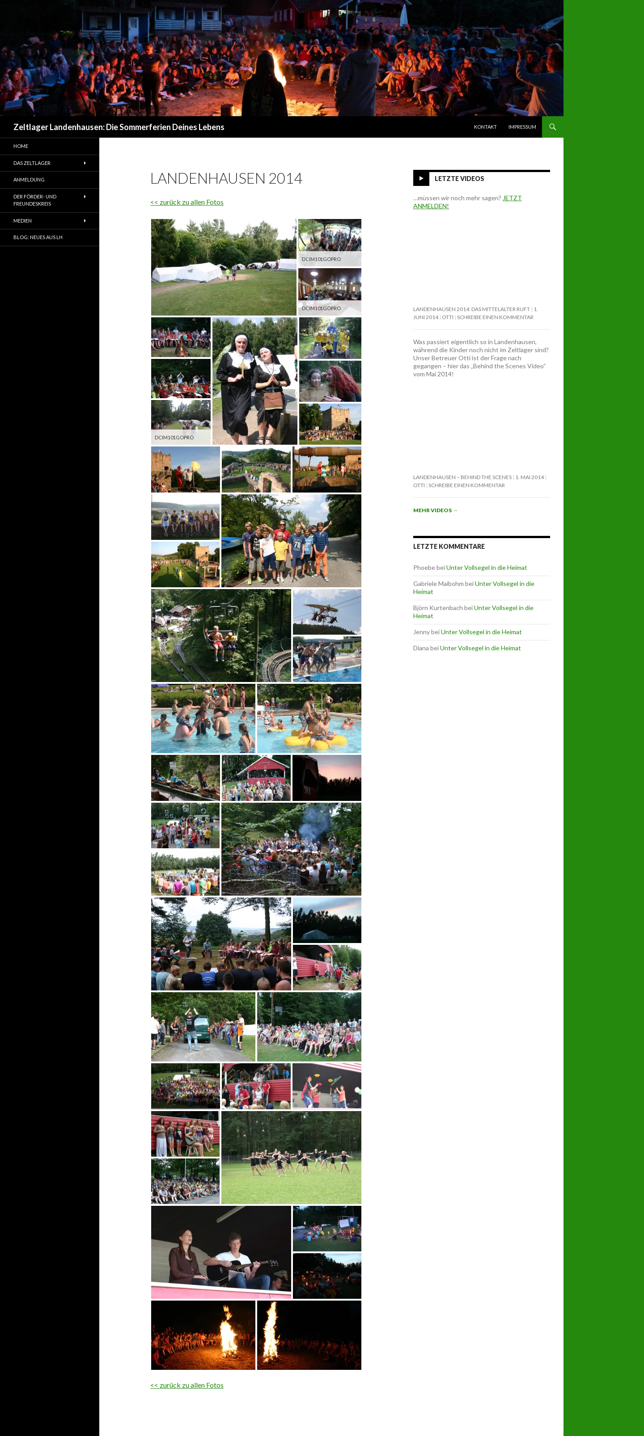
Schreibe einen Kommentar (495, 317)
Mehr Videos (435, 510)
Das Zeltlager (32, 163)
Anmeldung (29, 179)
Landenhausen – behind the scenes (462, 477)
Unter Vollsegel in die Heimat (486, 567)
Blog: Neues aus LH (38, 237)
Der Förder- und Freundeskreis (34, 200)
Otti (447, 317)
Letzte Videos (459, 178)
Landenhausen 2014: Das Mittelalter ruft (471, 309)
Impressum (522, 127)
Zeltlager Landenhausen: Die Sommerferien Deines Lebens (119, 127)
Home (20, 146)
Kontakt (485, 127)
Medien (22, 220)
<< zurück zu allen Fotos (187, 202)
